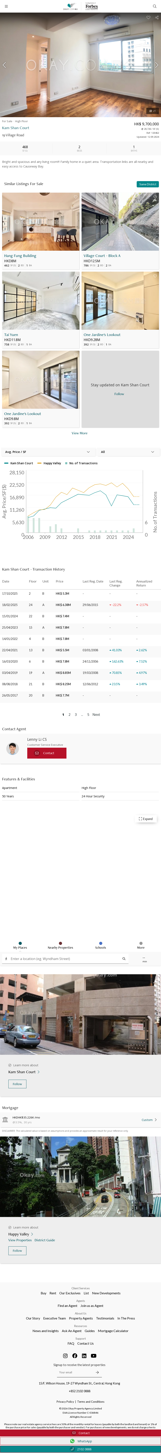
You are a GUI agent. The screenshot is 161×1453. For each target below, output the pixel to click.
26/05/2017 (10, 695)
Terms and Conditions (90, 1401)
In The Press (126, 1318)
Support (80, 1338)
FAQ (71, 1343)
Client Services (80, 1288)
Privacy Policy (65, 1401)
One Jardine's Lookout (102, 334)
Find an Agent (67, 1306)
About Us (80, 1313)
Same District (147, 184)
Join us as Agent (91, 1306)
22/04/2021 (10, 650)
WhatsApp (80, 1441)
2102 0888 (80, 1449)
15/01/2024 (10, 616)
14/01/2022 (10, 639)
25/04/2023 (10, 627)
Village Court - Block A (102, 255)
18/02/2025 (10, 605)
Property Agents (81, 1318)
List (86, 1293)
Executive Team (54, 1318)
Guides (90, 1331)
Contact (80, 1433)
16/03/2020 (10, 661)
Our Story (33, 1318)
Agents (80, 1301)
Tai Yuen (11, 334)
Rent (52, 1293)
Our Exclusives (69, 1293)
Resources (80, 1326)
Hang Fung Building (20, 255)
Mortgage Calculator (113, 1331)
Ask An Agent (72, 1331)
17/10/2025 (10, 593)
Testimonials (105, 1318)
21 (152, 110)
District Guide (45, 1240)
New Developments (106, 1293)
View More (79, 433)
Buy (43, 1293)
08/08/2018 (10, 684)
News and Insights (45, 1331)
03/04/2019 (10, 673)
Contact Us (85, 1343)
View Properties (20, 1240)
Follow (17, 1084)
